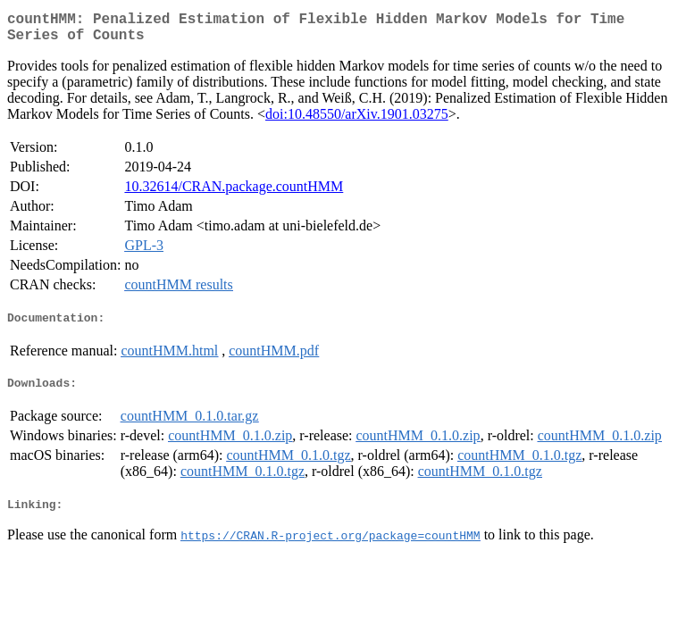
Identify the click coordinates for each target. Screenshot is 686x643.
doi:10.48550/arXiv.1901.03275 (356, 121)
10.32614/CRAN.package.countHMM (233, 193)
